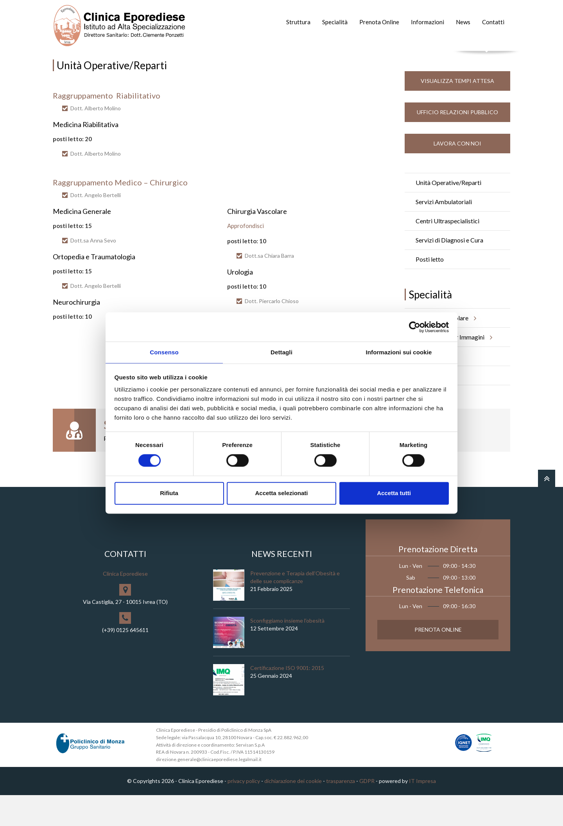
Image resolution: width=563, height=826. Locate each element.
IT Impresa (422, 811)
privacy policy (244, 811)
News (463, 21)
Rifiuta (169, 493)
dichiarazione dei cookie (293, 811)
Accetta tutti (394, 493)
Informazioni (427, 21)
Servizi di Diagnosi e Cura (449, 271)
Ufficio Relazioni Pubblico (457, 143)
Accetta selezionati (281, 493)
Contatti (493, 21)
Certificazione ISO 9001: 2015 (287, 698)
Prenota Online (379, 21)
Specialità (335, 21)
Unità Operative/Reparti (448, 213)
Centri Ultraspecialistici (447, 251)
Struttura (298, 21)
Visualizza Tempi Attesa (457, 111)
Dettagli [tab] (281, 351)
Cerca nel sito (487, 59)
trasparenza (340, 811)
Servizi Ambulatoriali (444, 232)
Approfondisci (245, 256)
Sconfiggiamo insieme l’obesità (287, 651)
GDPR (367, 811)
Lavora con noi (457, 174)
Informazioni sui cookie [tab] (399, 351)
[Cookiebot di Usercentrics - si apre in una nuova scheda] (414, 326)
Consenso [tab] (164, 351)
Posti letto (430, 290)
